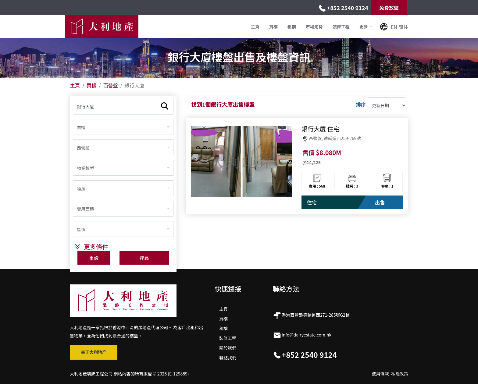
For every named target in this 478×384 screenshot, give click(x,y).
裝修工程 (341, 26)
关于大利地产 (93, 352)
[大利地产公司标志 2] (123, 300)
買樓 (273, 26)
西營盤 (110, 85)
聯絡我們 (227, 357)
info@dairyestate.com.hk (306, 335)
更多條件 (96, 246)
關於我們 (227, 348)
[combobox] (123, 127)
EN (394, 26)
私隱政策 (399, 374)
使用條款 (380, 374)
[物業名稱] (123, 106)
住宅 (312, 202)
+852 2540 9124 (347, 8)
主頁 (255, 26)
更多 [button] (364, 26)
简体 (403, 26)
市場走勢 (314, 26)
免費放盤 (389, 7)
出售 (380, 202)
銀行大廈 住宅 (320, 128)
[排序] (386, 105)
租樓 (291, 26)
